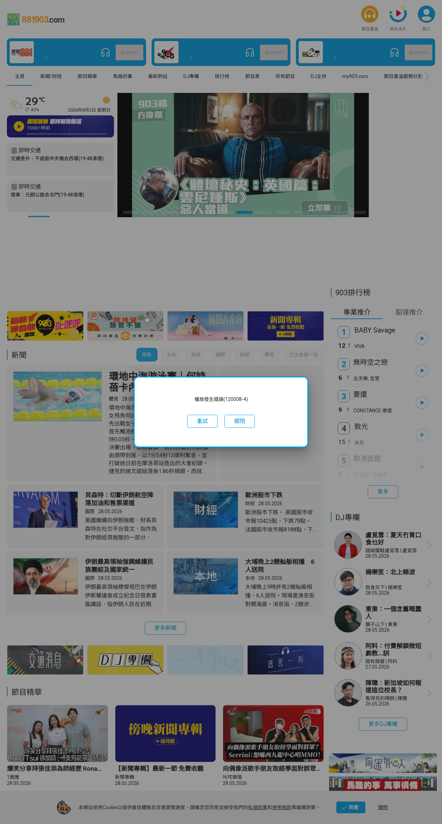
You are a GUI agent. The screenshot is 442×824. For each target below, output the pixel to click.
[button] (202, 421)
